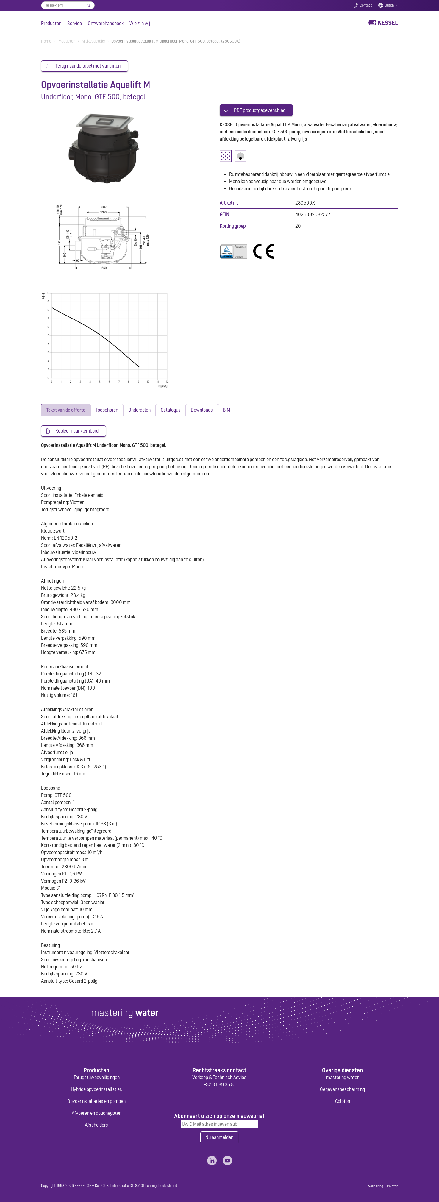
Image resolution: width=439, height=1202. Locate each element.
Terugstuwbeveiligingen (97, 1077)
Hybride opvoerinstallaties (96, 1089)
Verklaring (375, 1186)
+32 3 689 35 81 (219, 1084)
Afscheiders (96, 1125)
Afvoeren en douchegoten (96, 1113)
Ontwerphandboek (106, 23)
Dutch (389, 5)
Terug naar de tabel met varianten (88, 66)
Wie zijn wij (139, 23)
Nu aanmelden (219, 1137)
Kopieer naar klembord (77, 431)
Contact (366, 5)
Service (74, 23)
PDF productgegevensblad (259, 109)
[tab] (65, 410)
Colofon (342, 1101)
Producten (51, 23)
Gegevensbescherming (342, 1089)
